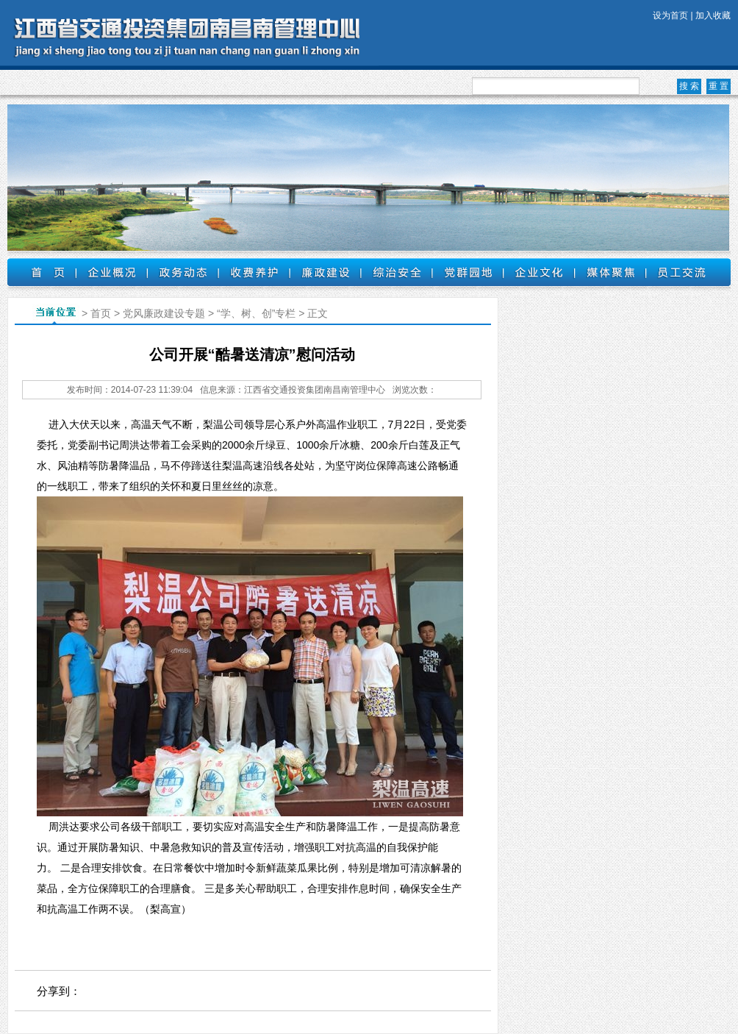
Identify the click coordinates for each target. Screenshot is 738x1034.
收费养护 (254, 272)
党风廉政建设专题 (164, 313)
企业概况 (111, 272)
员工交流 (681, 272)
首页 (41, 272)
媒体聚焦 (610, 272)
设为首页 (670, 15)
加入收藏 (713, 15)
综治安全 (396, 272)
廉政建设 (325, 272)
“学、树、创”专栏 (256, 313)
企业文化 (539, 272)
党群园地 (468, 272)
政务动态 (182, 272)
